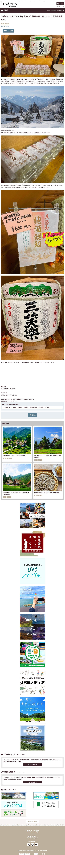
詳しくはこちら (32, 764)
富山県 (47, 407)
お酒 (15, 407)
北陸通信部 (34, 407)
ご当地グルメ (7, 407)
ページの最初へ (32, 821)
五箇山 (26, 407)
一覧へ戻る (32, 415)
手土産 (20, 407)
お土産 (41, 407)
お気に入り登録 (8, 30)
